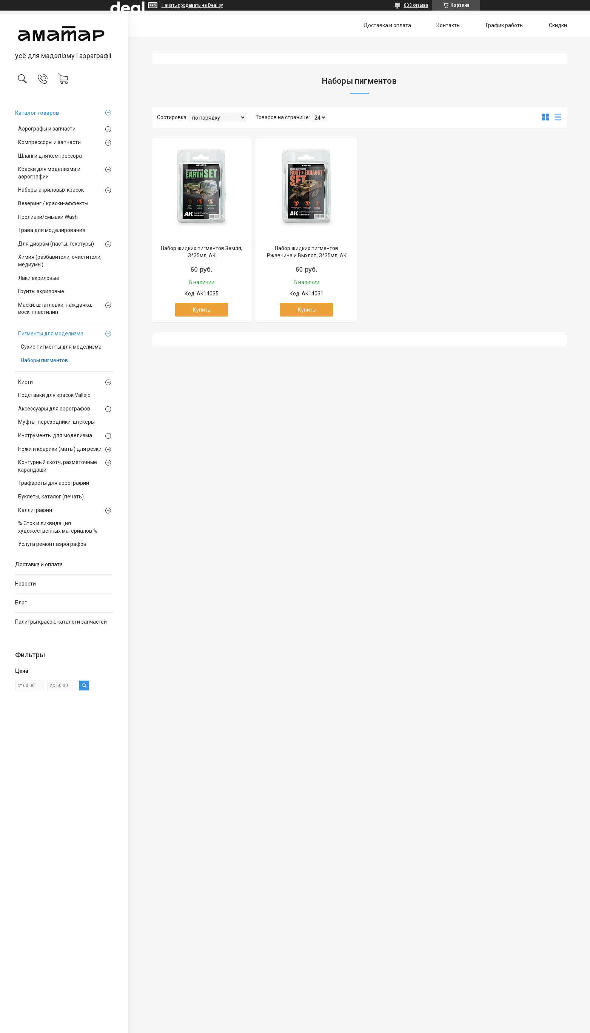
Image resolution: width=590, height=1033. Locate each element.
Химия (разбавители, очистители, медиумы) (60, 260)
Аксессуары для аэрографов (54, 409)
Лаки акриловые (38, 278)
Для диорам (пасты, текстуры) (56, 244)
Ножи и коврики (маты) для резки (60, 449)
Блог (21, 603)
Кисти (25, 382)
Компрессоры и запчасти (49, 142)
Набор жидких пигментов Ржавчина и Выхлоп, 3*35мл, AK (307, 252)
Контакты (448, 25)
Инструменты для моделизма (55, 435)
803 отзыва (416, 5)
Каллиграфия (35, 510)
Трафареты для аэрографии (53, 483)
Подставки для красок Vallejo (54, 395)
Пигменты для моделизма (50, 333)
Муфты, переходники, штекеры (56, 422)
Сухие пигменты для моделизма (61, 347)
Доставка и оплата (39, 564)
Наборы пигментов (44, 360)
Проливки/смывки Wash (48, 217)
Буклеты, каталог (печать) (51, 496)
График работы (505, 25)
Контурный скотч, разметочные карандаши (57, 466)
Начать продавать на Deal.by (192, 5)
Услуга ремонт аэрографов (52, 544)
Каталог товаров (37, 113)
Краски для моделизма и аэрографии (49, 173)
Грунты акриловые (41, 291)
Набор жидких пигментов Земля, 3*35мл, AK (201, 252)
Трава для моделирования (51, 230)
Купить (202, 310)
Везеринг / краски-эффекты (53, 203)
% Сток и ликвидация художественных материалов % (57, 527)
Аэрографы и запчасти (46, 129)
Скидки (558, 25)
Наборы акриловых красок (51, 190)
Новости (25, 584)
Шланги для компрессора (50, 156)
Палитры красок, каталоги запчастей (61, 622)
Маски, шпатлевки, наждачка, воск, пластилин (55, 308)
